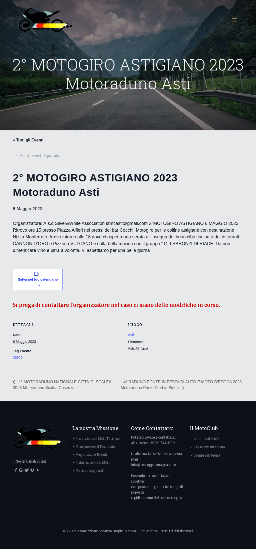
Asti (131, 335)
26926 (17, 358)
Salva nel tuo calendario (38, 279)
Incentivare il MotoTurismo (98, 439)
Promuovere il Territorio (95, 447)
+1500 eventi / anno (209, 447)
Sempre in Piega (207, 455)
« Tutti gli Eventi (28, 140)
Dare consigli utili (90, 471)
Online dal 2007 (206, 439)
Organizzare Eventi (91, 455)
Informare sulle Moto (93, 463)
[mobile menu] (234, 20)
